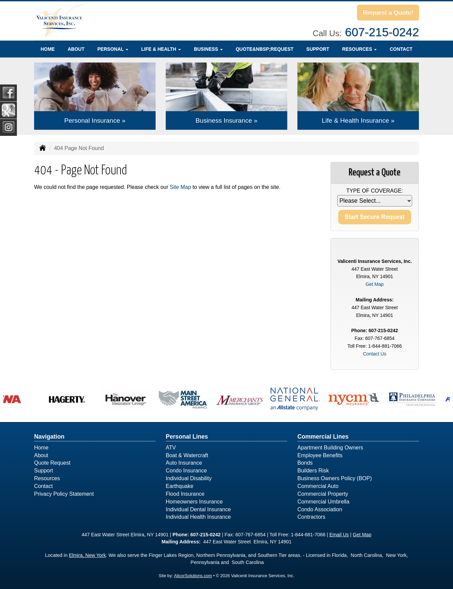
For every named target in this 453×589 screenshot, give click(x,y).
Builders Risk (313, 470)
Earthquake (179, 486)
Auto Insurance (184, 463)
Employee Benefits (319, 455)
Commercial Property (322, 494)
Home (48, 49)
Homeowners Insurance (194, 502)
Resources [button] (359, 49)
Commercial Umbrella (323, 502)
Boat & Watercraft (187, 455)
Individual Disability (189, 478)
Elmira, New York (87, 555)
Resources (47, 478)
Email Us (339, 534)
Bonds (305, 463)
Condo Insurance (186, 470)
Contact (401, 49)
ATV (171, 447)
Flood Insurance (185, 494)
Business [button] (208, 49)
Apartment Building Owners (330, 447)
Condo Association (319, 509)
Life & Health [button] (161, 49)
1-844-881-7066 (308, 534)
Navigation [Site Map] (49, 436)
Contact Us (374, 354)
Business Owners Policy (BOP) (334, 478)
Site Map (180, 187)
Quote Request (52, 463)
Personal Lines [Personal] (187, 436)
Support (318, 49)
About (76, 49)
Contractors (311, 517)
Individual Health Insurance (198, 517)
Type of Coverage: (374, 191)
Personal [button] (113, 49)
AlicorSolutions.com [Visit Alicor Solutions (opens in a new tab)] (193, 575)
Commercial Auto (318, 486)
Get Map (375, 284)
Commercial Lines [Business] (323, 436)
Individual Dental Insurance (198, 509)
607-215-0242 (382, 32)
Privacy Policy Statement (64, 494)
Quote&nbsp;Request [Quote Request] (264, 49)
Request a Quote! (388, 12)
